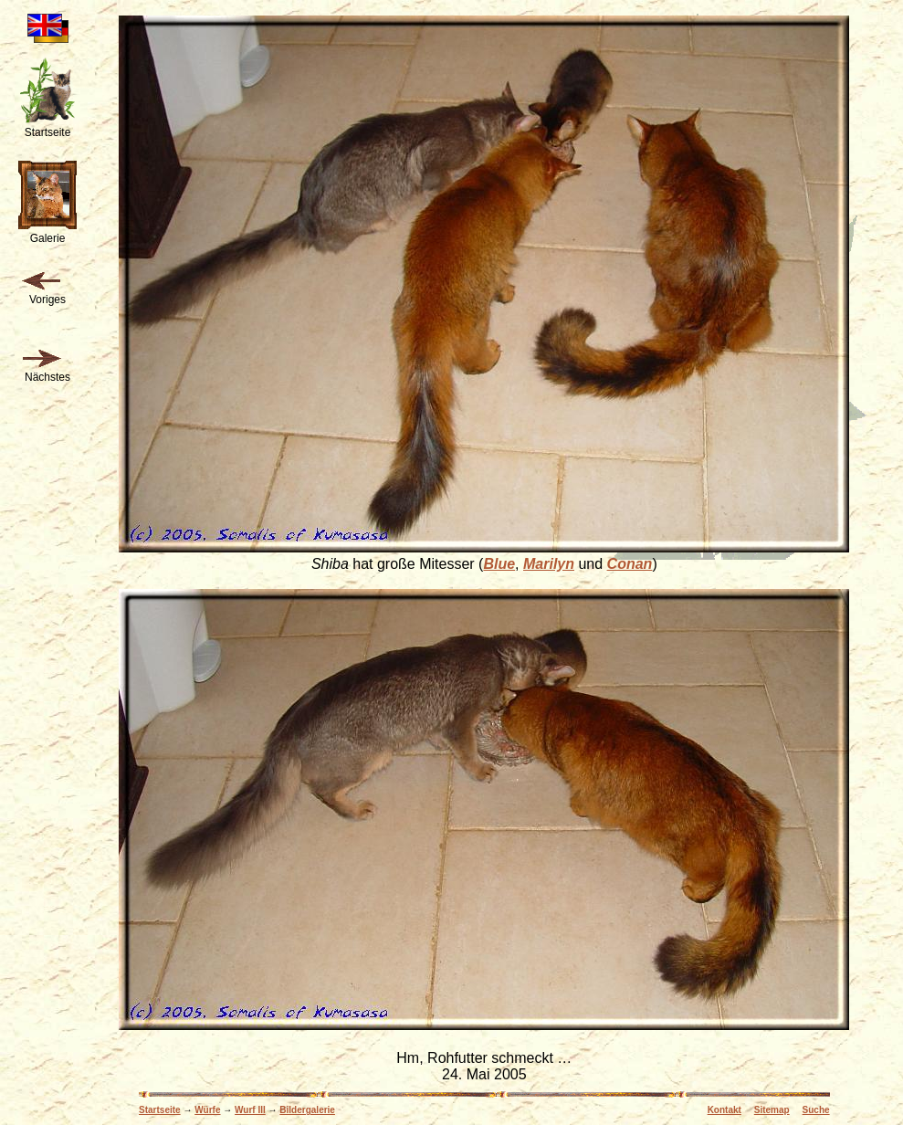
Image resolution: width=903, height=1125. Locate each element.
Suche (816, 1110)
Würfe (207, 1110)
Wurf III (250, 1110)
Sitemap (772, 1110)
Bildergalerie (307, 1110)
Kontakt (724, 1110)
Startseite (160, 1110)
